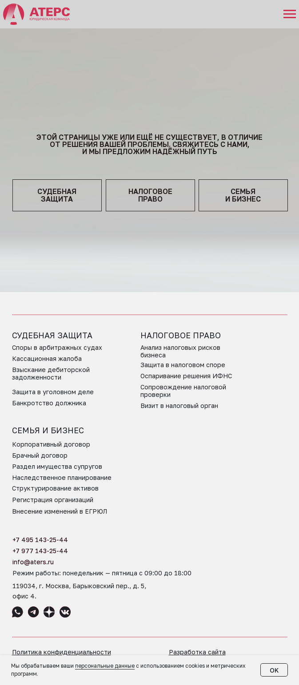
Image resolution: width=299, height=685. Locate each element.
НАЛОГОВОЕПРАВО (150, 195)
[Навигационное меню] (289, 14)
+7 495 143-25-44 (40, 539)
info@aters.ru (33, 562)
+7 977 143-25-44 (40, 550)
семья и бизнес (243, 195)
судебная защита (56, 195)
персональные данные (105, 665)
